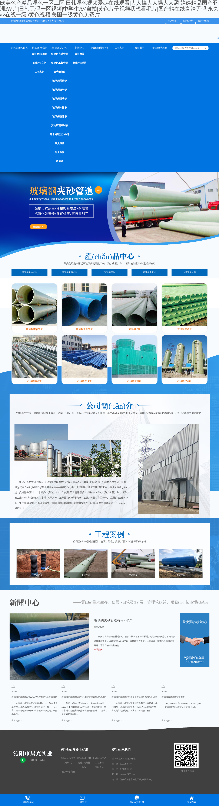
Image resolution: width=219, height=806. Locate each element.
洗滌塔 (59, 161)
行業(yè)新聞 (79, 62)
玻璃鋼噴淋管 (59, 89)
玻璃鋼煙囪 (60, 71)
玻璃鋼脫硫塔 (59, 116)
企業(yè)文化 (39, 62)
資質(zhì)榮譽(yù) (99, 47)
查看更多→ (99, 649)
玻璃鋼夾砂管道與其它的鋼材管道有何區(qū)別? (84, 697)
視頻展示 (139, 47)
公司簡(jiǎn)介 (39, 54)
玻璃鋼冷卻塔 (59, 107)
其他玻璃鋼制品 (59, 125)
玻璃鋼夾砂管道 (59, 54)
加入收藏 (172, 21)
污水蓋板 (59, 152)
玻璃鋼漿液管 (59, 98)
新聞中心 (79, 47)
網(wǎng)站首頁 (19, 47)
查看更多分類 (189, 272)
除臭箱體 (59, 143)
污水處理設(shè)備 (59, 134)
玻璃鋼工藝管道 (59, 62)
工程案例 (39, 71)
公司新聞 (79, 54)
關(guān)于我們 (39, 47)
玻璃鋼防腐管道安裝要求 (173, 697)
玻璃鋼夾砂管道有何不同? (113, 620)
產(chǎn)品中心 (59, 47)
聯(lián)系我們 (159, 47)
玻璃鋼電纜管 (59, 80)
